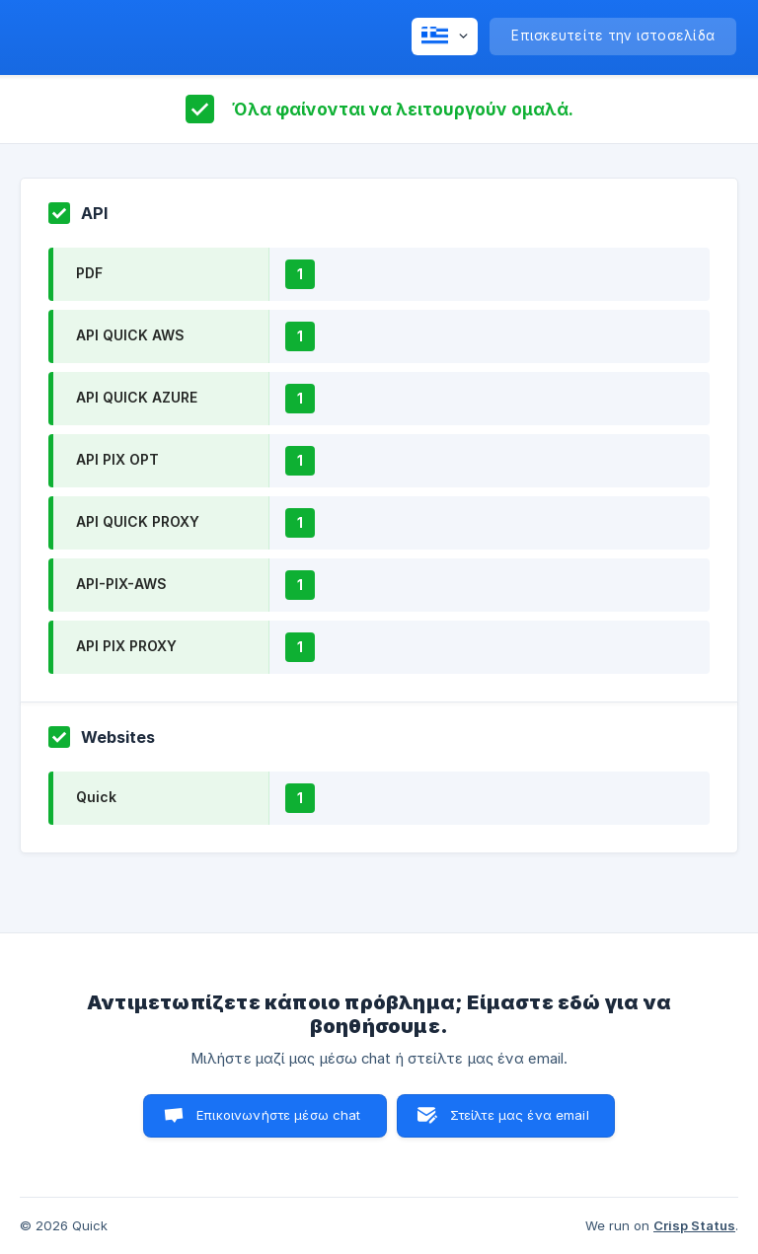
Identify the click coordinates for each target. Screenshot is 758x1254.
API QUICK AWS (130, 335)
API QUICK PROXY (137, 521)
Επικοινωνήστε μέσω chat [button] (278, 1115)
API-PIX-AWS (121, 583)
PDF (89, 272)
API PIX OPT (117, 459)
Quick (96, 796)
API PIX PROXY (126, 645)
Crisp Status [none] (694, 1225)
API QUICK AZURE (136, 397)
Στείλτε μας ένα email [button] (519, 1115)
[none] (445, 36)
